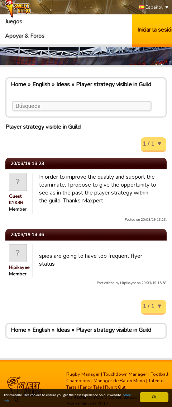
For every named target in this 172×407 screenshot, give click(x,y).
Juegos (13, 22)
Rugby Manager (83, 374)
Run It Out (115, 387)
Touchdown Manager (125, 374)
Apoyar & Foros (24, 36)
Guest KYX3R (16, 199)
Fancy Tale (91, 387)
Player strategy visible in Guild (113, 84)
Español (151, 7)
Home (18, 84)
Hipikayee (19, 267)
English (41, 84)
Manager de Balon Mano (119, 381)
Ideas (63, 84)
